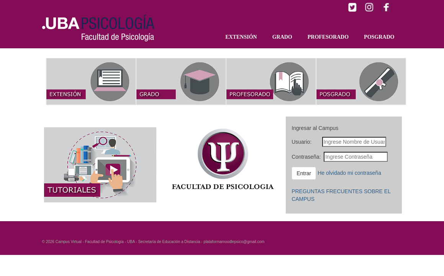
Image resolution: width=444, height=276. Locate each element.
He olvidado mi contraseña (349, 172)
